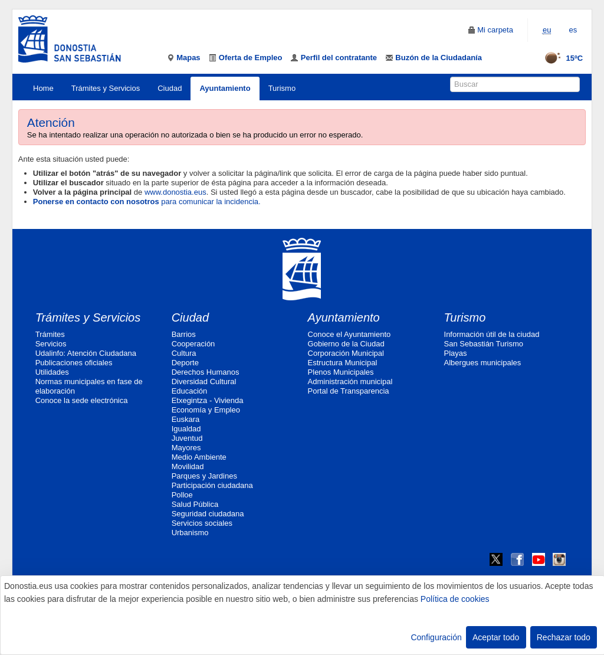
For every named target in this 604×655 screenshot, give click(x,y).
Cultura (184, 353)
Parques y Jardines (204, 475)
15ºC (560, 58)
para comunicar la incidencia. (147, 201)
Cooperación (193, 343)
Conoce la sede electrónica (81, 400)
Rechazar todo (563, 637)
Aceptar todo (495, 637)
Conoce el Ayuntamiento (349, 334)
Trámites (50, 334)
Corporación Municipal (346, 353)
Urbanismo (190, 532)
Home (43, 88)
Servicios (51, 343)
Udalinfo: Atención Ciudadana (85, 353)
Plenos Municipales (341, 372)
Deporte (185, 362)
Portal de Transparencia (348, 391)
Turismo (282, 88)
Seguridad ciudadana (208, 513)
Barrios (184, 334)
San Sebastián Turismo (483, 343)
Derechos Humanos (205, 372)
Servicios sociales (202, 523)
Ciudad (169, 88)
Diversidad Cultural (204, 381)
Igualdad (186, 428)
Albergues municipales (482, 362)
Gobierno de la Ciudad (346, 343)
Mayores (186, 447)
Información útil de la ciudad (492, 334)
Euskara (186, 419)
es (573, 29)
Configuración (436, 637)
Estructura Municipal (343, 362)
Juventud (187, 438)
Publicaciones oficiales (74, 362)
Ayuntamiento (224, 88)
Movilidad (188, 466)
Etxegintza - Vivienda (208, 400)
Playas (455, 353)
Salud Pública (195, 504)
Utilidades (52, 372)
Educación (190, 391)
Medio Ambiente (199, 457)
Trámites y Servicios (105, 88)
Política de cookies (455, 599)
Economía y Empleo (206, 409)
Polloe (182, 494)
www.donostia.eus (175, 192)
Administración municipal (350, 381)
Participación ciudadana (212, 485)
